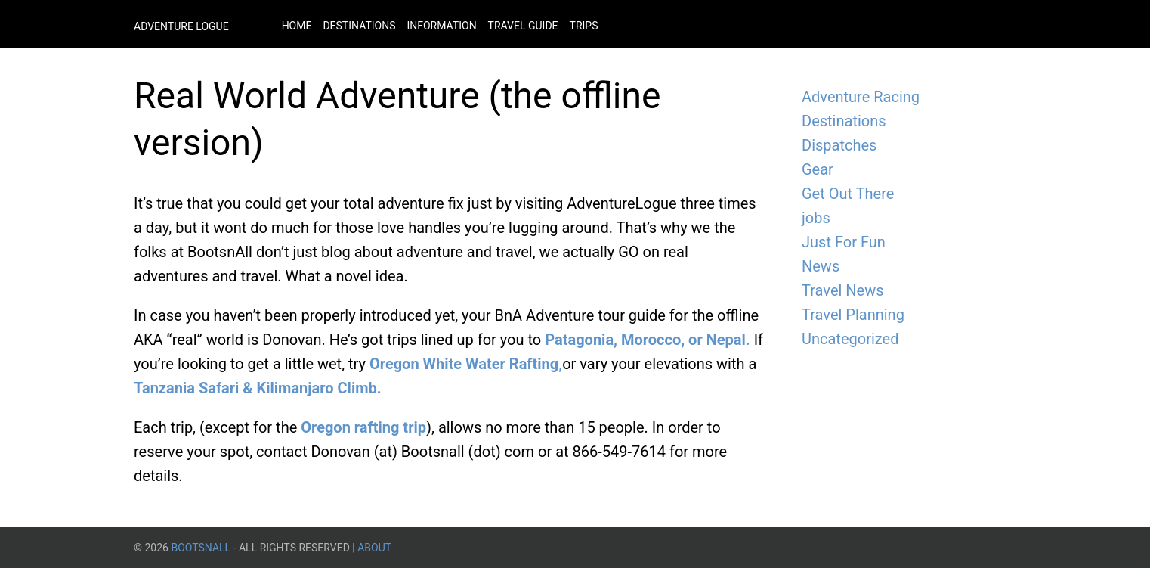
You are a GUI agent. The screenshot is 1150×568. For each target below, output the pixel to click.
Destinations (359, 26)
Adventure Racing (861, 97)
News (820, 266)
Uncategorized (850, 339)
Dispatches (839, 145)
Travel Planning (853, 315)
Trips (584, 26)
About (374, 548)
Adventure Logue (181, 26)
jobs (816, 218)
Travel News (843, 290)
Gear (817, 169)
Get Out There (848, 194)
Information (441, 26)
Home (297, 26)
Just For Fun (844, 242)
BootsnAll (200, 548)
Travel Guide (523, 26)
